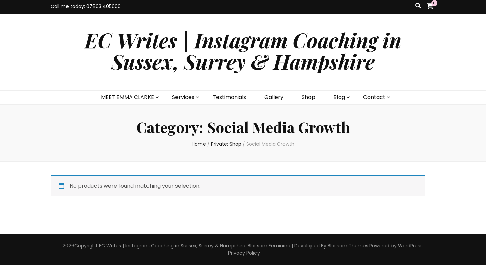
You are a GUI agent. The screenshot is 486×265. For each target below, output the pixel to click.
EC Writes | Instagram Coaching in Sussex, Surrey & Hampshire (243, 50)
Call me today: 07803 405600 (86, 6)
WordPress (410, 245)
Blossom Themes (348, 245)
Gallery (274, 97)
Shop (308, 97)
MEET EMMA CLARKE (127, 97)
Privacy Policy (244, 252)
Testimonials (229, 97)
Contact (374, 97)
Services (183, 97)
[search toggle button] (418, 6)
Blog (339, 97)
